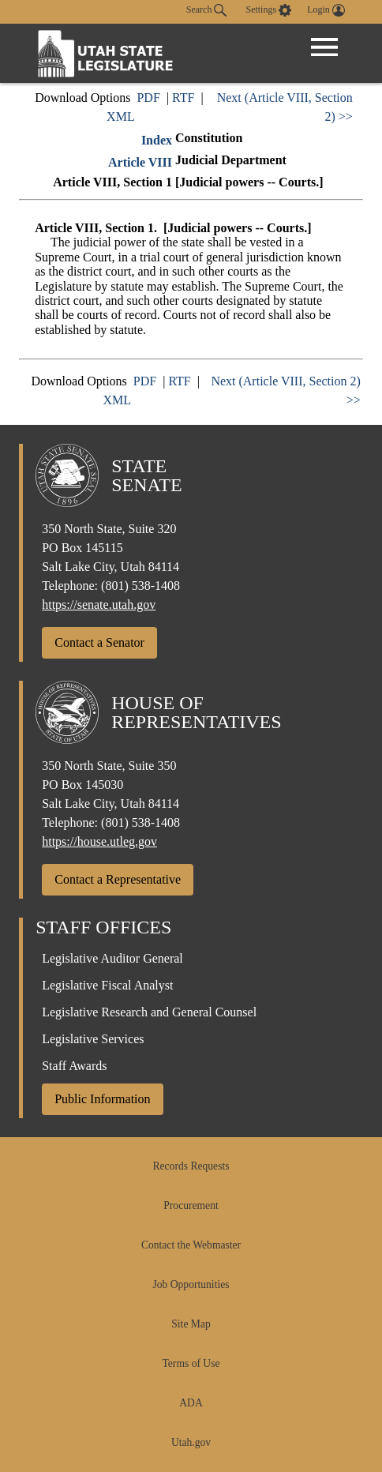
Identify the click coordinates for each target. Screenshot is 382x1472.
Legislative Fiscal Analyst (107, 985)
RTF (183, 97)
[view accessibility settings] (268, 10)
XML (121, 116)
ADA (190, 1403)
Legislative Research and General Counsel (149, 1012)
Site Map (190, 1324)
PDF (148, 97)
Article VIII (140, 162)
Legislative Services (93, 1039)
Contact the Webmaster (191, 1245)
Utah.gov (191, 1442)
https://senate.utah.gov (98, 604)
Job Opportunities (190, 1284)
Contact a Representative (117, 879)
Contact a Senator (99, 642)
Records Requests (190, 1166)
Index (156, 140)
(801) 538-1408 (140, 585)
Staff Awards (74, 1065)
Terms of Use (190, 1363)
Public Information (102, 1099)
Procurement (190, 1205)
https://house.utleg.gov (99, 841)
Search (206, 10)
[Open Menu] (324, 47)
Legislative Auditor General (112, 958)
